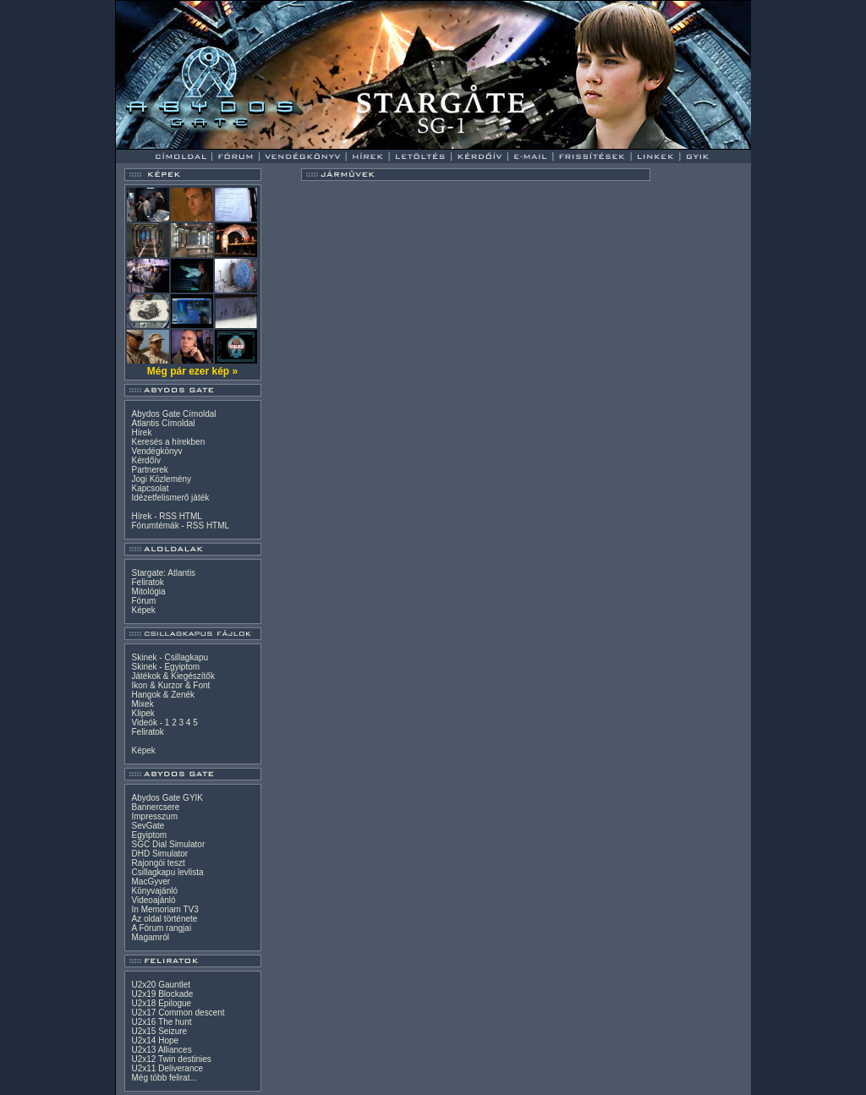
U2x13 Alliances (162, 1049)
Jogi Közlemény (162, 479)
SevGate (148, 825)
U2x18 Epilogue (162, 1003)
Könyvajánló (155, 890)
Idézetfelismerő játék (171, 497)
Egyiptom (149, 835)
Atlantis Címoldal (163, 423)
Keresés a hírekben (169, 441)
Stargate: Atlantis (164, 573)
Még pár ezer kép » (192, 371)
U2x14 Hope (155, 1040)
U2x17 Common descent (178, 1012)
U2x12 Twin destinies (171, 1059)
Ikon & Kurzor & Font (171, 685)
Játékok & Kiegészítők (173, 676)
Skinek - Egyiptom (166, 666)
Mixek (143, 704)
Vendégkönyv (157, 451)
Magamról (150, 937)
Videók (144, 722)
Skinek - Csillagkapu (170, 657)
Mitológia (149, 591)
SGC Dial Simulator (169, 844)
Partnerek (150, 469)
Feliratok (148, 582)
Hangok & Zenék (163, 694)
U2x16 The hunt (162, 1022)
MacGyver (151, 881)
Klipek (143, 713)
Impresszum (155, 816)
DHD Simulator (160, 853)
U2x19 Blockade (163, 994)
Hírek (142, 432)
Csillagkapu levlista (168, 872)
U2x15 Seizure (160, 1031)
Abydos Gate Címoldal (174, 414)
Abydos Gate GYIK (168, 797)
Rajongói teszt (158, 863)
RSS (168, 516)
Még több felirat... (164, 1077)
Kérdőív (146, 460)
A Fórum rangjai (162, 928)
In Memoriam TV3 (165, 909)
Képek (144, 610)
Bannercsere (156, 807)
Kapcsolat (150, 488)
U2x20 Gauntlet (161, 984)
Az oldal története (165, 918)
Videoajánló (154, 900)
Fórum (144, 600)
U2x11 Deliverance (168, 1068)
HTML (190, 516)
